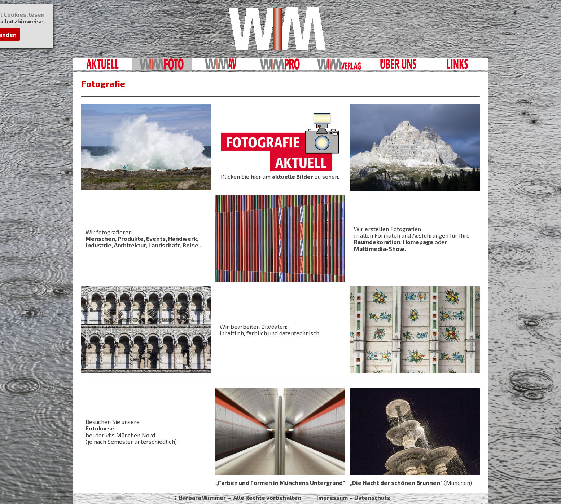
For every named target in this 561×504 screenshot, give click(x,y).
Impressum (332, 497)
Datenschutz (372, 497)
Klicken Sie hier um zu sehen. (280, 176)
